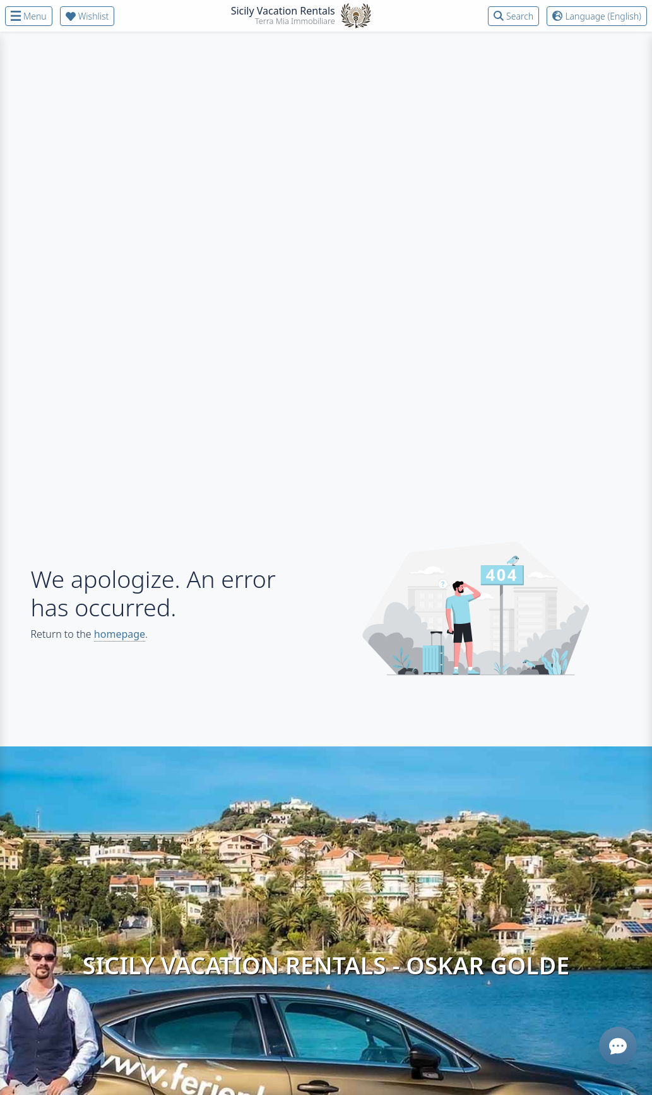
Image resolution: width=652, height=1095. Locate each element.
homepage (119, 634)
